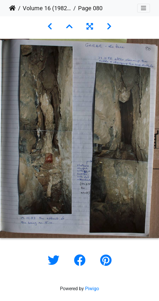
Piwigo (92, 288)
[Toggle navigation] (143, 8)
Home (12, 8)
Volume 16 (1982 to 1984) (47, 8)
